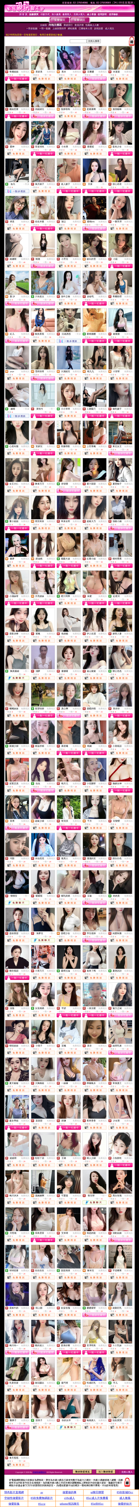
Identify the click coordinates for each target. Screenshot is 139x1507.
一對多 (26, 184)
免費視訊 (25, 72)
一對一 (103, 184)
